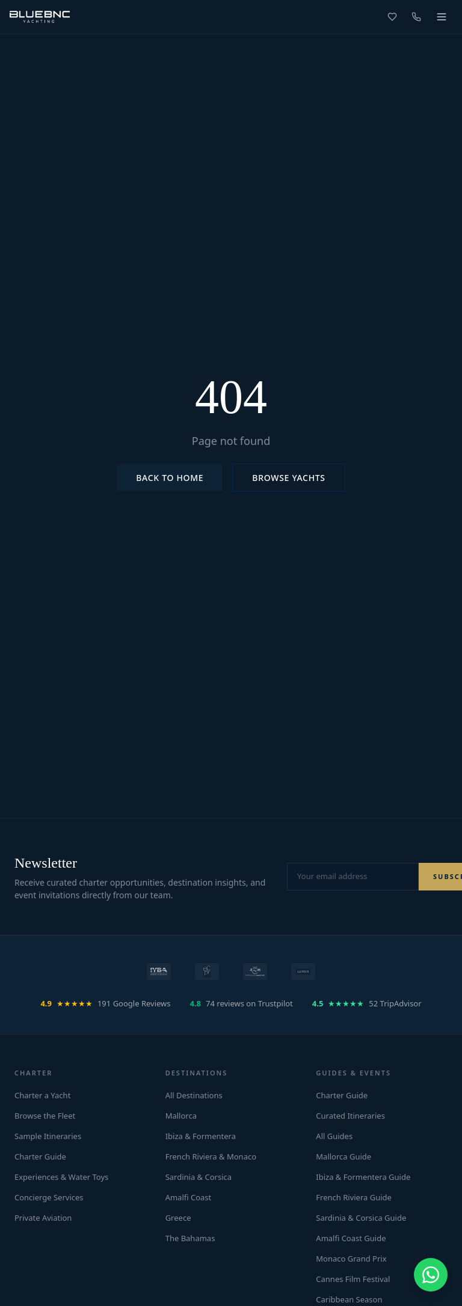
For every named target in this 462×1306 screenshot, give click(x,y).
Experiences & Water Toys (61, 1176)
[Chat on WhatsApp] (431, 1275)
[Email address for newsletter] (353, 876)
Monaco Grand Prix (351, 1258)
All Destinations (194, 1095)
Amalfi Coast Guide (351, 1238)
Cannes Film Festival (353, 1279)
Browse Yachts (288, 477)
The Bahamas (190, 1238)
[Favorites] (392, 16)
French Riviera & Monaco (210, 1156)
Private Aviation (43, 1217)
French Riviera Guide (354, 1197)
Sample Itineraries (47, 1136)
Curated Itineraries (350, 1115)
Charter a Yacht (42, 1095)
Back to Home (169, 477)
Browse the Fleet (44, 1115)
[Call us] (416, 16)
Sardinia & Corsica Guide (361, 1217)
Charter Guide (40, 1156)
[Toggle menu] (441, 17)
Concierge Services (49, 1197)
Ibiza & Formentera (200, 1136)
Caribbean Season (349, 1299)
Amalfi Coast (188, 1197)
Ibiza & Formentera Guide (363, 1176)
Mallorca (181, 1115)
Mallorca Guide (343, 1156)
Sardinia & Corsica (198, 1176)
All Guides (334, 1136)
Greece (178, 1217)
